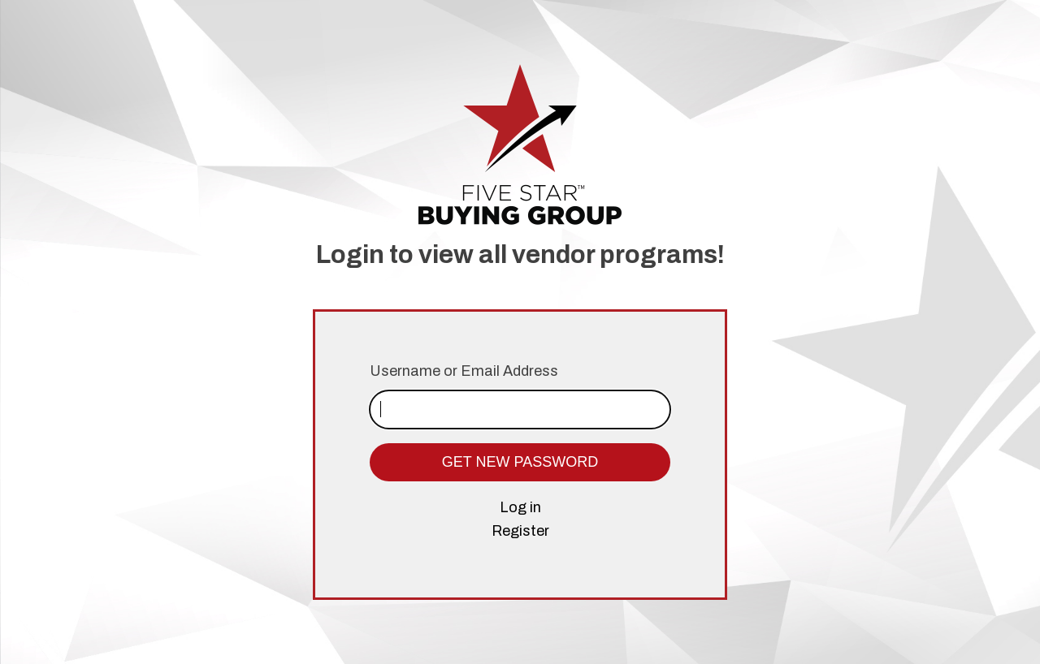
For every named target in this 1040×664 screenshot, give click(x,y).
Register (520, 531)
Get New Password (520, 462)
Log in (520, 507)
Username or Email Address (464, 371)
